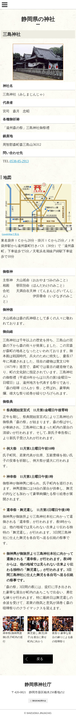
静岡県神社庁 (38, 4)
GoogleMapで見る (10, 234)
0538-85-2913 (19, 161)
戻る (40, 659)
